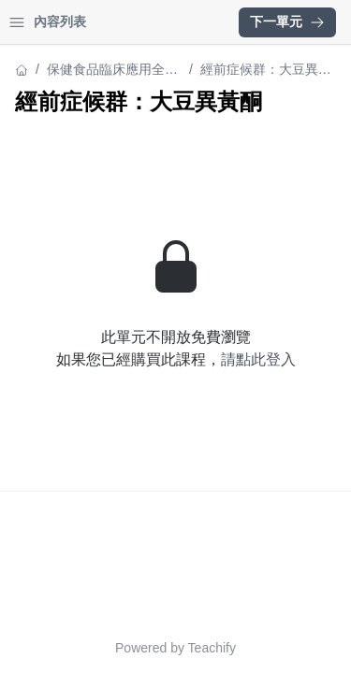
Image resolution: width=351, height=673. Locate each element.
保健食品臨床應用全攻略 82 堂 (112, 70)
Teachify (212, 647)
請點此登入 (258, 359)
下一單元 (287, 21)
